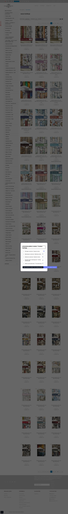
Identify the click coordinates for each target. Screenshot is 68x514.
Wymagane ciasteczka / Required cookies (32, 251)
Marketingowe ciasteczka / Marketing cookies (33, 254)
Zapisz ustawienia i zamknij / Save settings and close (32, 267)
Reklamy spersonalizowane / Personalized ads (33, 263)
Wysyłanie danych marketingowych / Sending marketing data (33, 260)
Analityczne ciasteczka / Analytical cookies (32, 256)
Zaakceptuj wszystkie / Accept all (50, 267)
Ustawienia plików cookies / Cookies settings (32, 247)
